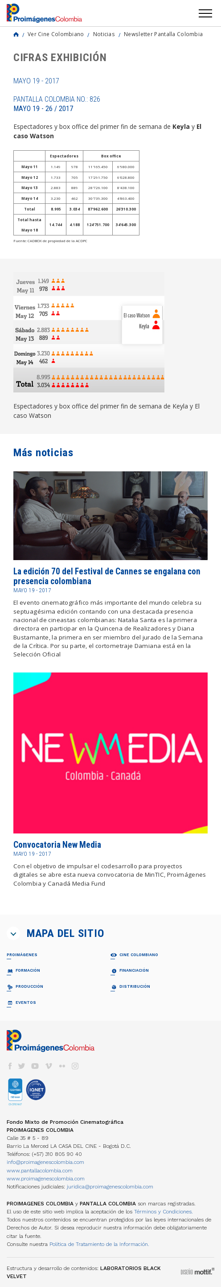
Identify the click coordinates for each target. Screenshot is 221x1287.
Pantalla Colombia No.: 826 (56, 104)
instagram (75, 1066)
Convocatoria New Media (57, 845)
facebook (10, 1066)
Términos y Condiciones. (163, 1212)
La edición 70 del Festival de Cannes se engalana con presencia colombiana (107, 576)
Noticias (104, 33)
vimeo (48, 1066)
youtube (35, 1066)
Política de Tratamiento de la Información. (99, 1244)
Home (16, 34)
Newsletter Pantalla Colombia (163, 33)
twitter (21, 1066)
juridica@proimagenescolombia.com (110, 1187)
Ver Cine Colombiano (56, 33)
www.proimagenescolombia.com (46, 1179)
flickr (61, 1066)
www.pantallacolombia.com (40, 1170)
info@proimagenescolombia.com (45, 1162)
